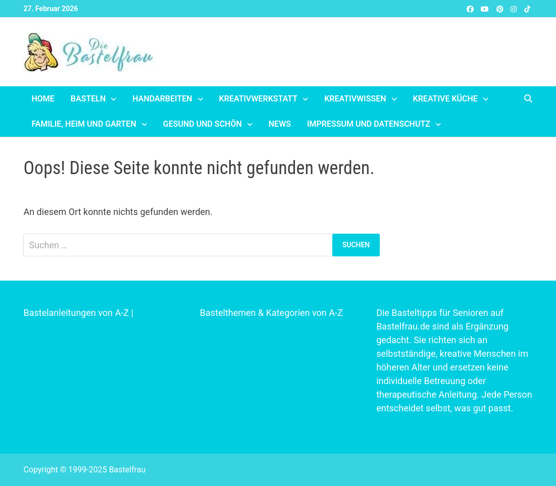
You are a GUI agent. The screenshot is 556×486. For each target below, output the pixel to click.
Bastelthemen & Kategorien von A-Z (271, 312)
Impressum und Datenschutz (368, 124)
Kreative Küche (445, 98)
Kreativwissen (355, 98)
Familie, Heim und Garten (83, 124)
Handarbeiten (162, 98)
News (280, 124)
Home (42, 98)
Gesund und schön (202, 124)
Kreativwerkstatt (258, 98)
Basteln (88, 98)
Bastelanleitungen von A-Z (76, 312)
